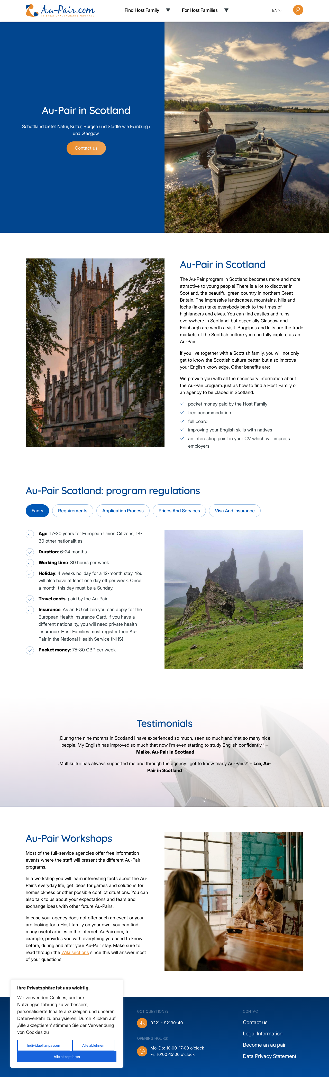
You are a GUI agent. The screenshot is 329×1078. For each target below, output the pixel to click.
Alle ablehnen (93, 1045)
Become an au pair (264, 1046)
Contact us (86, 148)
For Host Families (200, 10)
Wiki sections (75, 953)
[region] (66, 1023)
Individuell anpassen (43, 1045)
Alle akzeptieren (67, 1056)
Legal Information (262, 1034)
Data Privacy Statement (269, 1057)
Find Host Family (142, 10)
